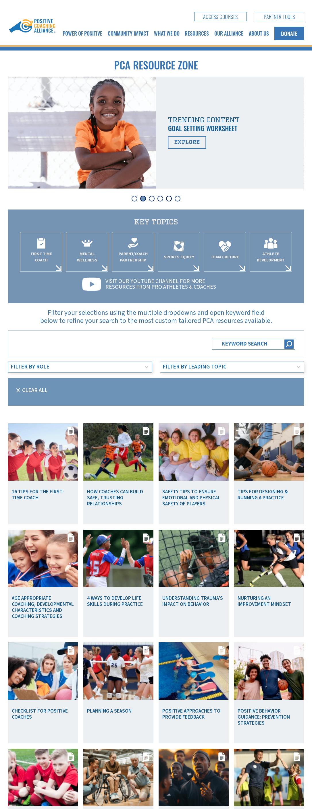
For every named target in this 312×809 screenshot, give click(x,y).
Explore (187, 142)
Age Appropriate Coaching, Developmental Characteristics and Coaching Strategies (43, 607)
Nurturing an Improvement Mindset (264, 601)
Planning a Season (109, 711)
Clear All (34, 390)
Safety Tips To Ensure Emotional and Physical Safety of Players (191, 497)
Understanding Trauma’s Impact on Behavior (192, 601)
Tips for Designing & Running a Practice (263, 494)
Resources (197, 33)
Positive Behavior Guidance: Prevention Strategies (264, 717)
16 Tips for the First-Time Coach (38, 494)
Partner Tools (279, 16)
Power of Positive (82, 33)
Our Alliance (228, 33)
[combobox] (74, 367)
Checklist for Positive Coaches (40, 714)
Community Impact (128, 33)
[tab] (134, 198)
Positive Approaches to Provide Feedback (191, 714)
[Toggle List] (146, 367)
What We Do (167, 33)
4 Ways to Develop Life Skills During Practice (115, 601)
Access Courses (220, 16)
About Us (259, 33)
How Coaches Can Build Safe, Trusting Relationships (115, 497)
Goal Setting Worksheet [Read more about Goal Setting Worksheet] (202, 128)
